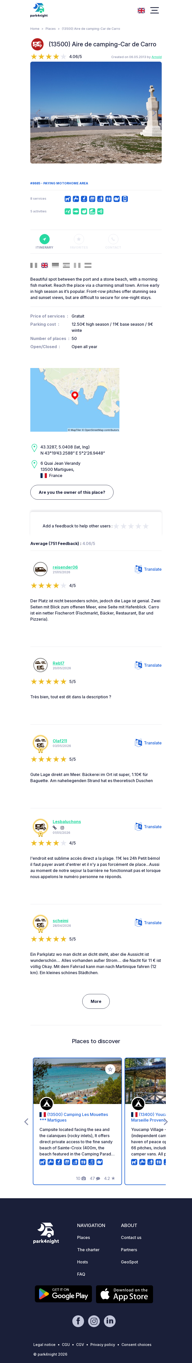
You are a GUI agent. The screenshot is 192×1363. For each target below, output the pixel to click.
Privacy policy (102, 1344)
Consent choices (136, 1344)
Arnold (157, 57)
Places (51, 29)
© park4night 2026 (50, 1354)
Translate (148, 569)
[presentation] (37, 112)
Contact (113, 241)
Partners (129, 1249)
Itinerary (44, 241)
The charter (88, 1249)
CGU (66, 1344)
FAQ (81, 1274)
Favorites (79, 241)
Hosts (82, 1261)
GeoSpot (129, 1261)
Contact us (131, 1237)
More (96, 1001)
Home (34, 29)
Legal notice (44, 1344)
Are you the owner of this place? (72, 492)
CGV (80, 1344)
